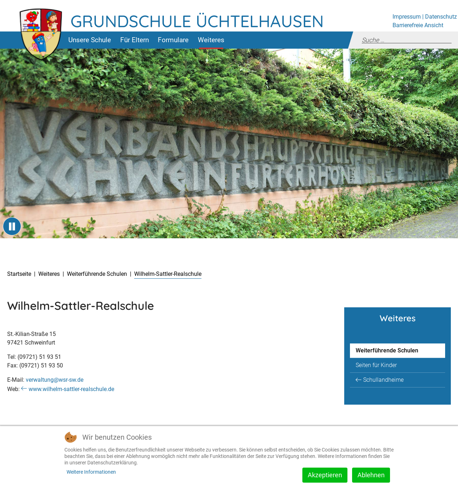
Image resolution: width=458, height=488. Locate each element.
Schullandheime (383, 379)
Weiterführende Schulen (387, 350)
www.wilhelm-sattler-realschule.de (71, 389)
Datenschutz (441, 16)
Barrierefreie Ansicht (418, 25)
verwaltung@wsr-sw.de (54, 379)
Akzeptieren (325, 475)
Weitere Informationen (91, 472)
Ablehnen (371, 475)
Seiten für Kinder (376, 365)
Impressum (407, 16)
